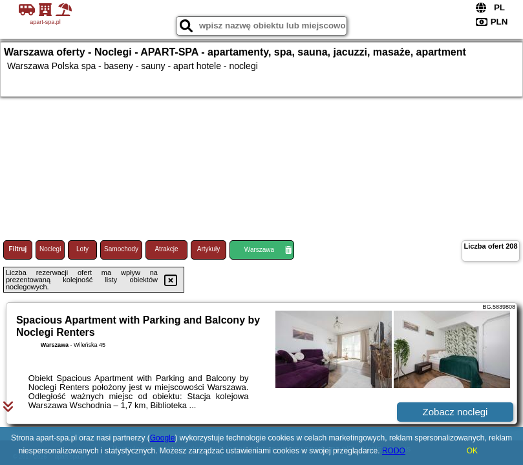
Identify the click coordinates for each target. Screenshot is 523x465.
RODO (393, 450)
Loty (82, 249)
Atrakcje (166, 249)
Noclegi (50, 249)
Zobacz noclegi (455, 411)
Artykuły (208, 249)
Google (162, 437)
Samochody (121, 249)
